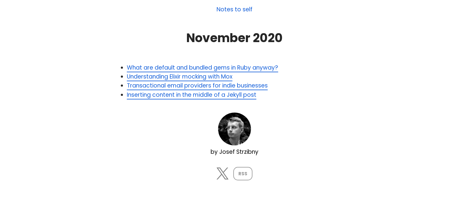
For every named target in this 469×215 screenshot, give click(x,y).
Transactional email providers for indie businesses (197, 86)
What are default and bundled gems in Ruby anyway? (202, 68)
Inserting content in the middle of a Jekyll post (191, 95)
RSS (242, 174)
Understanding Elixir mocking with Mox (179, 77)
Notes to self (234, 9)
